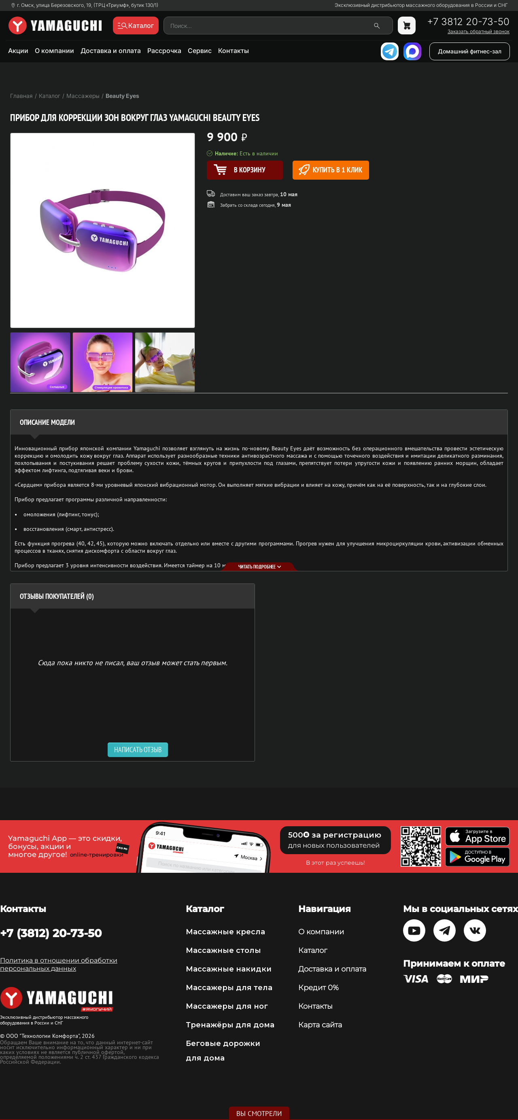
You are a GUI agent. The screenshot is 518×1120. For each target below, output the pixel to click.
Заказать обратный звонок (479, 31)
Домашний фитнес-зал (469, 51)
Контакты (233, 51)
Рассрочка (164, 51)
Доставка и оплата (111, 51)
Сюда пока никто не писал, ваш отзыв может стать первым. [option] (132, 662)
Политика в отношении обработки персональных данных (58, 964)
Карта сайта (320, 1024)
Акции (18, 51)
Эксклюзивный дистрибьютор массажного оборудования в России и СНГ (421, 5)
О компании (54, 51)
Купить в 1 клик (330, 169)
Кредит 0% (318, 987)
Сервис (200, 51)
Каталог (312, 950)
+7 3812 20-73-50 (468, 22)
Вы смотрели (259, 1113)
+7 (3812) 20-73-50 (51, 933)
